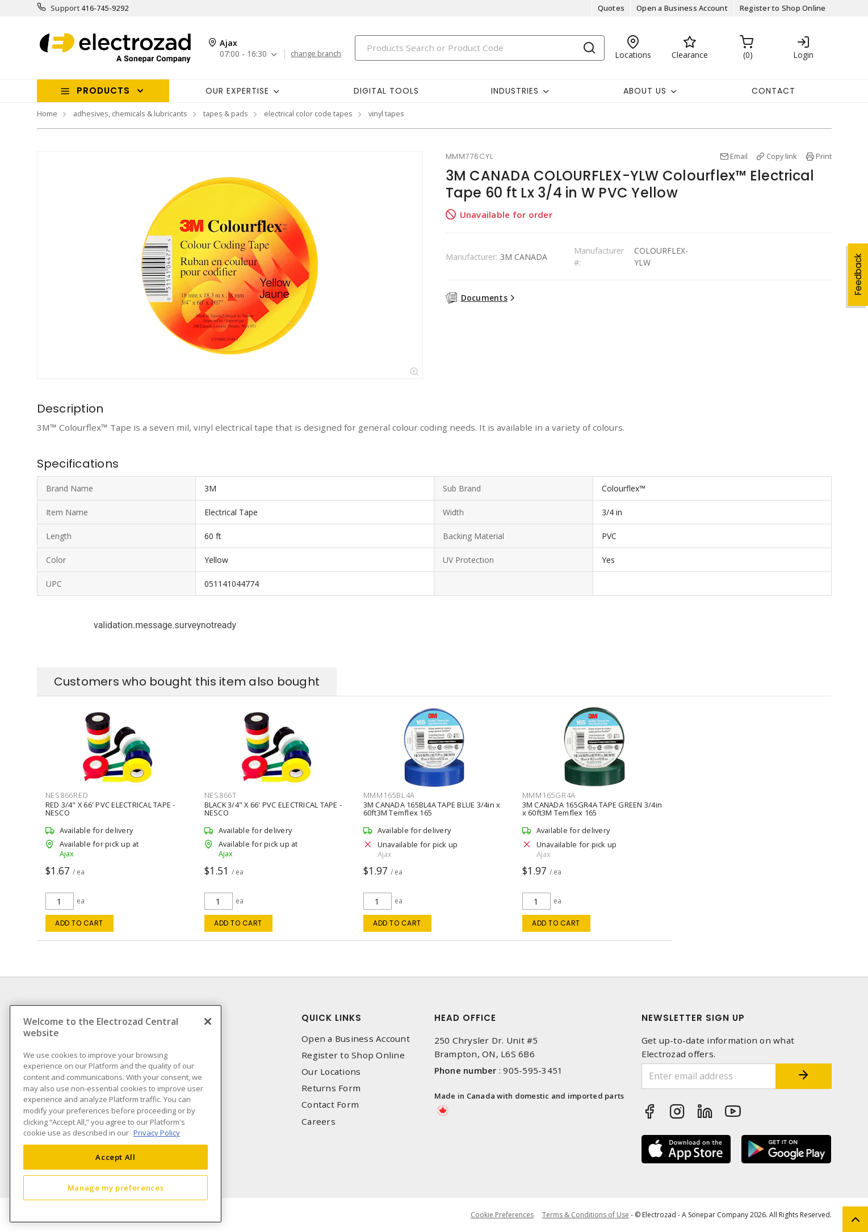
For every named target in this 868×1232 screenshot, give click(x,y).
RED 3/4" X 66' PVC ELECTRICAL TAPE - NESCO (110, 809)
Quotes (611, 8)
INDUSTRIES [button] (515, 90)
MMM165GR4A (549, 795)
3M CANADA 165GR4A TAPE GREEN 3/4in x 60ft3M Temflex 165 (592, 809)
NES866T (220, 795)
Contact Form (330, 1104)
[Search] (480, 48)
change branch (316, 53)
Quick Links (331, 1018)
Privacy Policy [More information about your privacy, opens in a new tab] (156, 1133)
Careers (318, 1121)
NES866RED (67, 795)
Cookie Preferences (502, 1215)
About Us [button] (644, 90)
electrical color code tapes (308, 113)
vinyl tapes (386, 113)
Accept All (115, 1157)
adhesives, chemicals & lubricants (130, 113)
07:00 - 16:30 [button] (243, 54)
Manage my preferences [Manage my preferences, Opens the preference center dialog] (116, 1188)
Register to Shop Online (783, 8)
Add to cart (79, 923)
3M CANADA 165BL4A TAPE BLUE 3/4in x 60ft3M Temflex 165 (432, 809)
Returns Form (330, 1088)
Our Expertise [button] (237, 90)
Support (65, 8)
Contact (773, 90)
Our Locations (330, 1071)
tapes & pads (225, 113)
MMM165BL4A (389, 795)
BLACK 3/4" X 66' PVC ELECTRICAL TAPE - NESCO (273, 809)
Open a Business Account (682, 8)
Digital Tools (386, 90)
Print (824, 156)
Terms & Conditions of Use (585, 1215)
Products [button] (103, 90)
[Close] (207, 1021)
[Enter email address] (708, 1076)
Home (47, 113)
